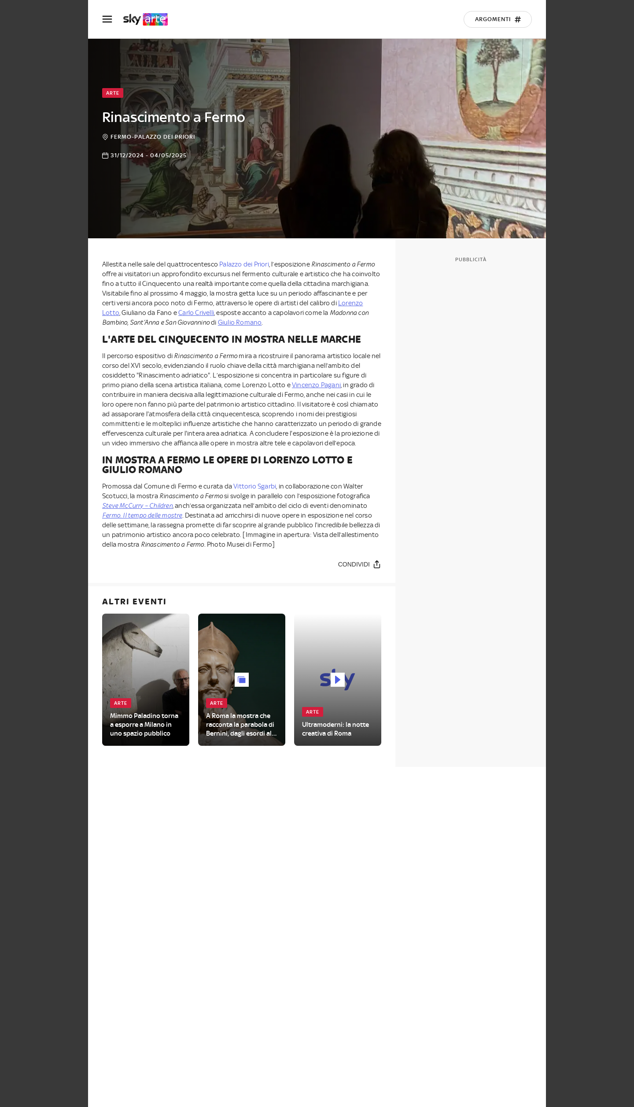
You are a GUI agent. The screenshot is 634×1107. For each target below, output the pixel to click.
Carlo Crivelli (196, 313)
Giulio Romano (240, 322)
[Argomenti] (498, 19)
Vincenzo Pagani (316, 385)
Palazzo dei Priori (244, 264)
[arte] (150, 19)
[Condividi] (359, 564)
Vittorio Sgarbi (254, 486)
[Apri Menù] (112, 19)
